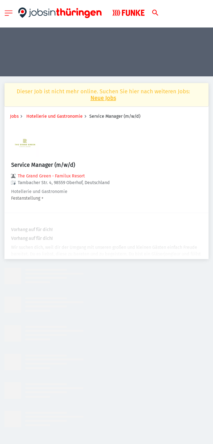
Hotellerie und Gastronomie (54, 116)
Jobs (14, 116)
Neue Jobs (103, 98)
